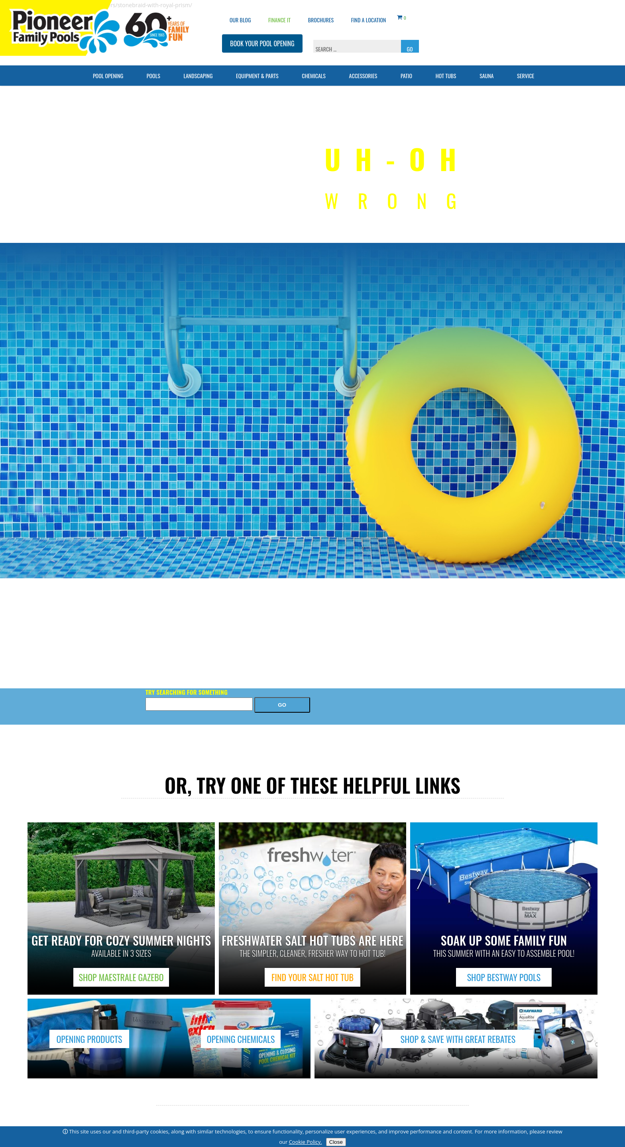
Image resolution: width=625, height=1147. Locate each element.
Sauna (486, 70)
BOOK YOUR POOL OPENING (262, 38)
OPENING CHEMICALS (241, 1039)
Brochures (321, 14)
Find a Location (368, 14)
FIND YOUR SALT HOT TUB (312, 977)
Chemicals (314, 70)
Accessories (363, 70)
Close (336, 1142)
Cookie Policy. (305, 1141)
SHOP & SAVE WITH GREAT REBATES (458, 1039)
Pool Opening (108, 70)
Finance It (279, 14)
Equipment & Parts (257, 70)
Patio (406, 70)
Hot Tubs (446, 70)
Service (525, 70)
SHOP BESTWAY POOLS (504, 977)
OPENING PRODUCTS (89, 1039)
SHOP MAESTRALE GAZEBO (121, 977)
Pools (153, 70)
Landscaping (197, 70)
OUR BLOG (240, 14)
